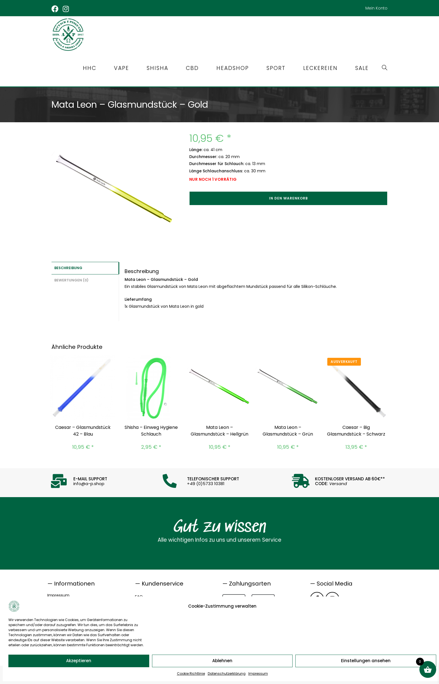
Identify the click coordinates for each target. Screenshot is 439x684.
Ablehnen (222, 661)
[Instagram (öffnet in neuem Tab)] (66, 8)
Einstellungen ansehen (366, 661)
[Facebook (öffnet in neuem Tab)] (56, 8)
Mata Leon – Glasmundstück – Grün (288, 430)
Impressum (258, 673)
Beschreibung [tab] (68, 267)
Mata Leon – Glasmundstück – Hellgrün (219, 430)
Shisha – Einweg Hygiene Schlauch (151, 430)
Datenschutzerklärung (227, 673)
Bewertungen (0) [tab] (71, 279)
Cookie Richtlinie (191, 673)
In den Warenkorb (288, 198)
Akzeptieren (78, 661)
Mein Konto (376, 8)
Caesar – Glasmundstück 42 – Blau (83, 430)
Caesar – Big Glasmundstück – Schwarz (356, 430)
